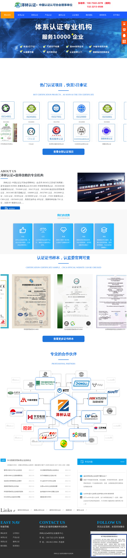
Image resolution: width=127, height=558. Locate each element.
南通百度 (69, 510)
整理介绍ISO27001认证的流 (13, 470)
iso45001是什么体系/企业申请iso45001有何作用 (98, 499)
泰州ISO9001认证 (55, 510)
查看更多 (12, 208)
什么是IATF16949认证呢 (48, 481)
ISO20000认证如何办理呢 (12, 497)
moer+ (122, 461)
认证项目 (75, 15)
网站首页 (7, 15)
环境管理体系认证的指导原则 (13, 491)
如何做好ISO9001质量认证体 (49, 491)
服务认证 (62, 15)
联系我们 (16, 546)
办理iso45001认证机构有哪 (48, 486)
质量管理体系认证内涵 (11, 486)
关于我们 (116, 15)
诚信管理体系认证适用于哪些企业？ (95, 482)
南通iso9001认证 (39, 510)
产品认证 (48, 15)
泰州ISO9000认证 (23, 510)
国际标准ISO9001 (45, 497)
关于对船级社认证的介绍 (48, 475)
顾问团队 (89, 15)
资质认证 (34, 15)
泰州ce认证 (80, 510)
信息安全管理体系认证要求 (13, 481)
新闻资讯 (103, 15)
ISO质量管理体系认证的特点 (19, 460)
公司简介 (16, 533)
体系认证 (21, 15)
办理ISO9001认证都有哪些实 (13, 475)
